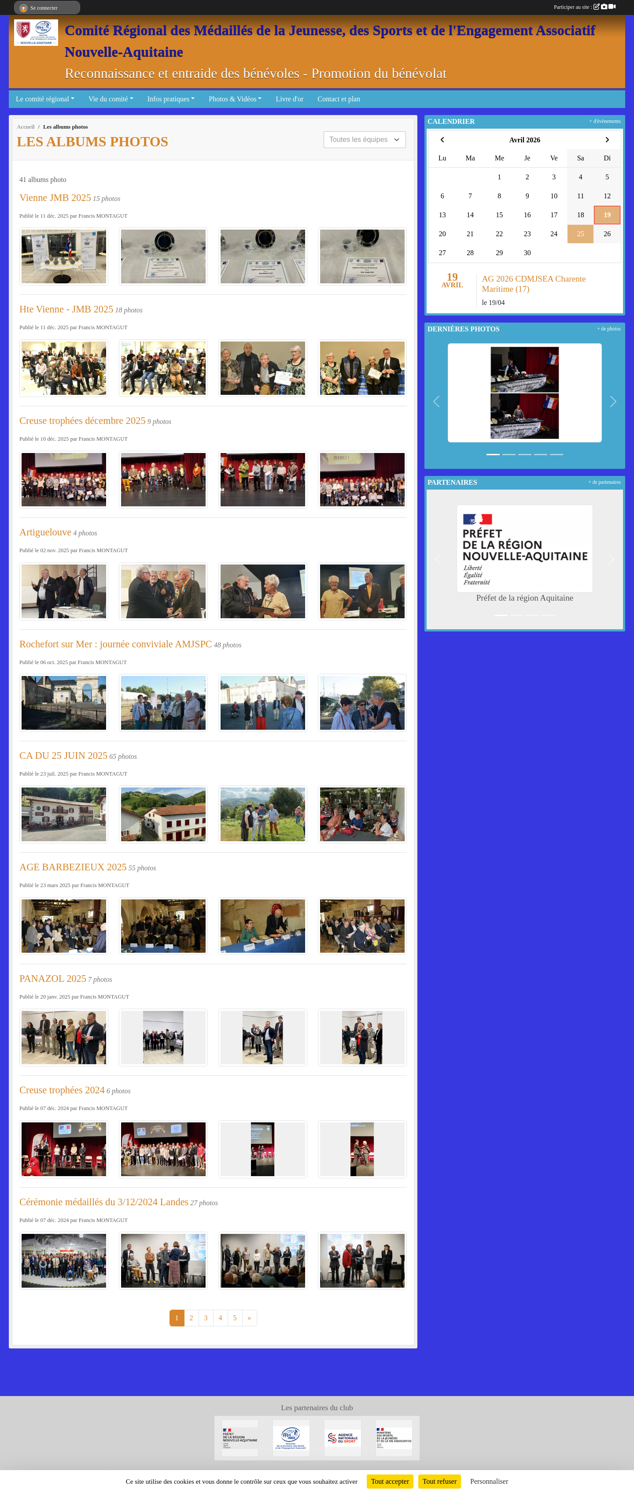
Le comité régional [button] (42, 99)
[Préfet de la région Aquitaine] (240, 1437)
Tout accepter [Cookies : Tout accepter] (390, 1481)
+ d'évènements (605, 121)
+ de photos (609, 328)
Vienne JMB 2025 (55, 197)
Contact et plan (338, 99)
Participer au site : (585, 7)
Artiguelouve (45, 532)
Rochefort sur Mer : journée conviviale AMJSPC (115, 644)
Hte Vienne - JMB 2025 (66, 309)
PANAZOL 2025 (52, 978)
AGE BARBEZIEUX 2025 (73, 867)
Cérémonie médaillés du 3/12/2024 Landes (103, 1201)
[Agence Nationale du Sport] (342, 1437)
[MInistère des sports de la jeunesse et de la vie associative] (394, 1437)
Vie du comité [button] (108, 99)
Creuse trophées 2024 (62, 1090)
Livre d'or (289, 99)
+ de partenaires (604, 482)
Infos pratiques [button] (168, 99)
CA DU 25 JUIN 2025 (63, 755)
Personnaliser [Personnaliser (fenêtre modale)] (489, 1481)
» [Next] (249, 1318)
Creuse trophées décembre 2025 (82, 420)
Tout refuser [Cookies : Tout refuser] (440, 1481)
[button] (436, 401)
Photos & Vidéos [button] (232, 99)
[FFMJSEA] (291, 1437)
